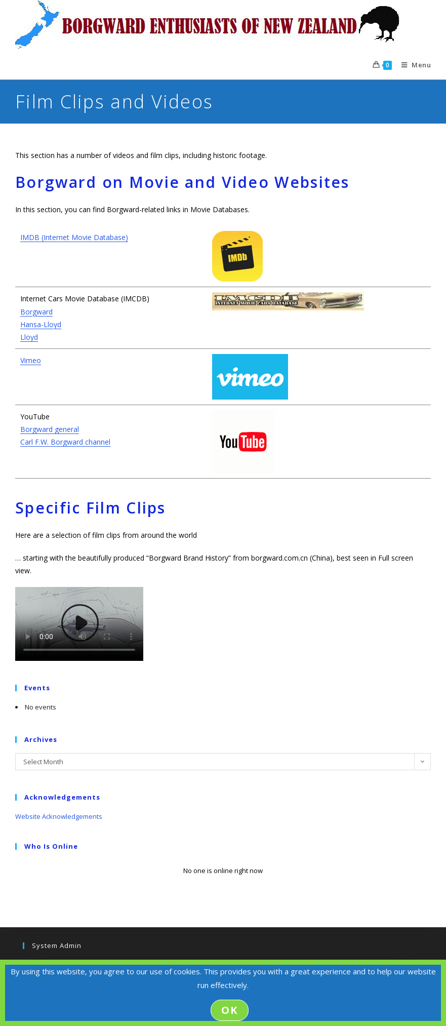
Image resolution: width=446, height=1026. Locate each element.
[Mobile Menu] (412, 64)
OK (229, 1010)
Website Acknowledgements (58, 816)
